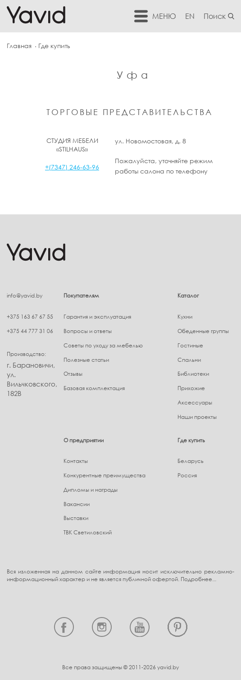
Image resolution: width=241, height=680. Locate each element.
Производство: (26, 354)
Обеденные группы (203, 331)
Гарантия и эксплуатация (97, 316)
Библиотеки (193, 373)
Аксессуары (194, 402)
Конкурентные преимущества (105, 475)
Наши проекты (197, 416)
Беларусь (190, 461)
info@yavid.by (24, 295)
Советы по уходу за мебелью (103, 345)
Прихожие (191, 388)
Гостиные (190, 345)
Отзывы (73, 373)
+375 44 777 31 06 (30, 331)
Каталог (188, 295)
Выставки (76, 518)
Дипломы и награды (91, 489)
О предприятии (84, 440)
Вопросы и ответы (88, 331)
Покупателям (81, 295)
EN (190, 16)
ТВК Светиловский (88, 532)
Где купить (191, 440)
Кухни (184, 316)
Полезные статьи (86, 359)
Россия (187, 475)
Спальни (189, 359)
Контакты (76, 461)
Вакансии (77, 504)
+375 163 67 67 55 (30, 316)
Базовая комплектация (94, 388)
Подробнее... (198, 579)
